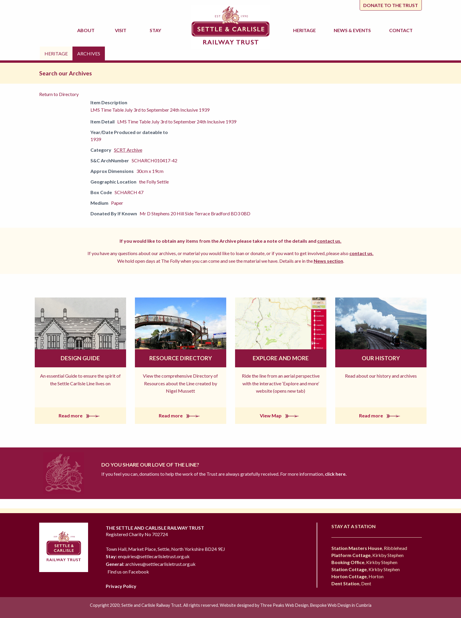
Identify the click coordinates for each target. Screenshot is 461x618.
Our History (381, 358)
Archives (88, 53)
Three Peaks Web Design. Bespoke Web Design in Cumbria (315, 605)
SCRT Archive (128, 150)
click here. (335, 474)
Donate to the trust (390, 5)
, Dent (351, 583)
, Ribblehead (369, 548)
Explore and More (281, 358)
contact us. (329, 241)
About (86, 30)
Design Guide (80, 358)
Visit (121, 30)
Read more (80, 415)
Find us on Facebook (128, 571)
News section (328, 261)
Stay (156, 30)
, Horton (357, 576)
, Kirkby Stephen (367, 555)
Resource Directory (180, 358)
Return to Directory (59, 94)
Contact (401, 30)
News (353, 30)
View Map (280, 415)
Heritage (305, 30)
